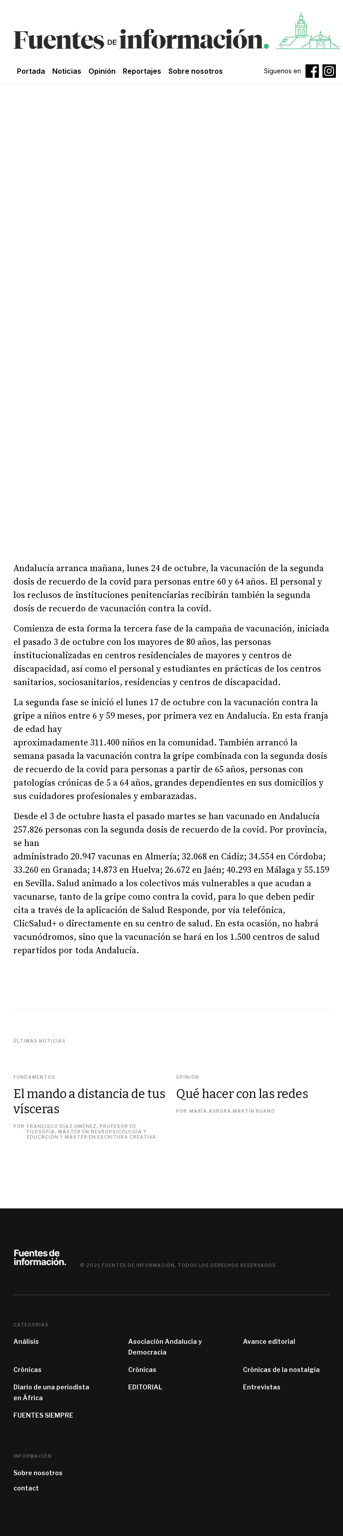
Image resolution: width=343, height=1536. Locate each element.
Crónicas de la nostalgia (281, 1369)
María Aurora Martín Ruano (232, 1111)
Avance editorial (269, 1341)
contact (26, 1488)
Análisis (26, 1341)
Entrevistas (261, 1387)
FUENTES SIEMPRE (43, 1415)
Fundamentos (34, 1077)
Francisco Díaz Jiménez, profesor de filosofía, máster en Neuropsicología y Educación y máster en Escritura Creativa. (92, 1132)
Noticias (66, 71)
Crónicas (27, 1369)
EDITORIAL (145, 1387)
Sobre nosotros (38, 1473)
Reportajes (142, 71)
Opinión (102, 71)
